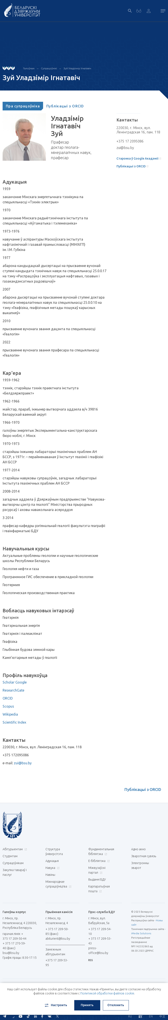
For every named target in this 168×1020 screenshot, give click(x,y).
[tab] (23, 106)
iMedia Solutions (141, 933)
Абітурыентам (14, 849)
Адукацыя (52, 861)
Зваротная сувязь (143, 856)
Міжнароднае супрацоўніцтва (58, 884)
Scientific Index (14, 722)
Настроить (55, 1005)
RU (130, 1016)
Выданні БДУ (97, 879)
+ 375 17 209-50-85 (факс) (56, 931)
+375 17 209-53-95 (56, 963)
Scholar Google (15, 682)
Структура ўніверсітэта (54, 851)
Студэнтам (10, 856)
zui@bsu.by (23, 763)
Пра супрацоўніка (23, 106)
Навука (51, 868)
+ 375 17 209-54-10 (99, 931)
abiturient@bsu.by (57, 938)
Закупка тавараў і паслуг (15, 872)
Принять (87, 1005)
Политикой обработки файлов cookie (107, 993)
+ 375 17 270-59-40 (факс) (14, 946)
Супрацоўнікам (13, 863)
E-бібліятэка (98, 861)
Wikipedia (10, 714)
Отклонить (115, 1005)
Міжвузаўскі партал (96, 870)
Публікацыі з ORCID (65, 106)
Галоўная (28, 68)
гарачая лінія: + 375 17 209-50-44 (14, 936)
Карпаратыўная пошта (99, 889)
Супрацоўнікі (49, 68)
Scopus (8, 706)
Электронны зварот (140, 865)
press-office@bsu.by (98, 950)
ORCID (8, 698)
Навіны (50, 874)
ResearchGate (13, 690)
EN (151, 1016)
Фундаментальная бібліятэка (101, 851)
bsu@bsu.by (11, 953)
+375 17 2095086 (130, 141)
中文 (162, 1016)
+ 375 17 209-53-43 (99, 941)
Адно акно (138, 849)
